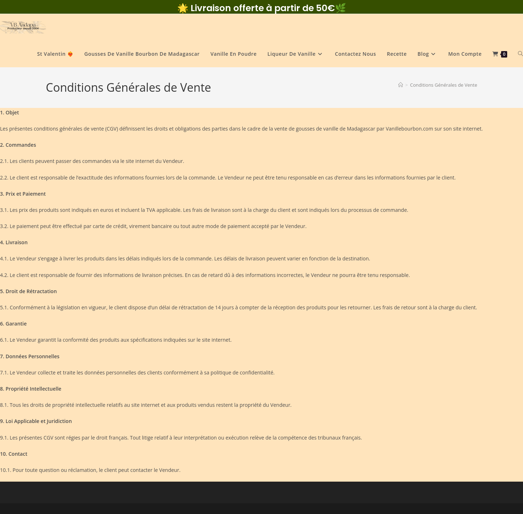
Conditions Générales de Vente (443, 85)
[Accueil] (400, 85)
